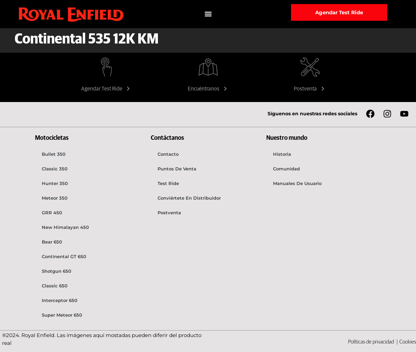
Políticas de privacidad (371, 342)
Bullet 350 (54, 154)
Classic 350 (55, 168)
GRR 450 (52, 212)
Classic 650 (55, 285)
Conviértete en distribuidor (189, 198)
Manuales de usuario (297, 183)
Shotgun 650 (56, 271)
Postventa (310, 88)
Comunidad (286, 168)
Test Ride (168, 183)
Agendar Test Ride (106, 88)
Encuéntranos (208, 88)
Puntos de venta (177, 168)
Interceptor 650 (59, 300)
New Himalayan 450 (65, 227)
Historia (282, 154)
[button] (208, 14)
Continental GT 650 (64, 256)
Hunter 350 (55, 183)
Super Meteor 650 (62, 315)
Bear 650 (52, 242)
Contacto (168, 154)
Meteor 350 (55, 198)
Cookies (407, 342)
